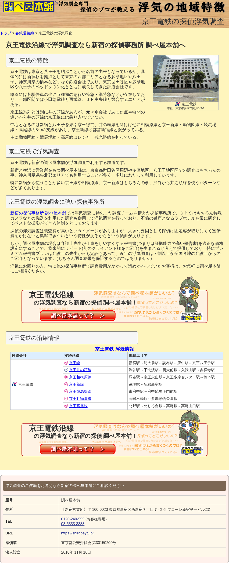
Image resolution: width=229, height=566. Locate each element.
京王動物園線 (77, 399)
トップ (5, 33)
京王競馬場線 (77, 391)
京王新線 (74, 384)
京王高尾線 (76, 406)
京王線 (72, 363)
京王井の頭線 (77, 370)
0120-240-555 (73, 519)
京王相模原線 (77, 377)
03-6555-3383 (73, 524)
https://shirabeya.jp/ (77, 533)
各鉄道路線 (24, 33)
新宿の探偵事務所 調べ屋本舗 (38, 213)
